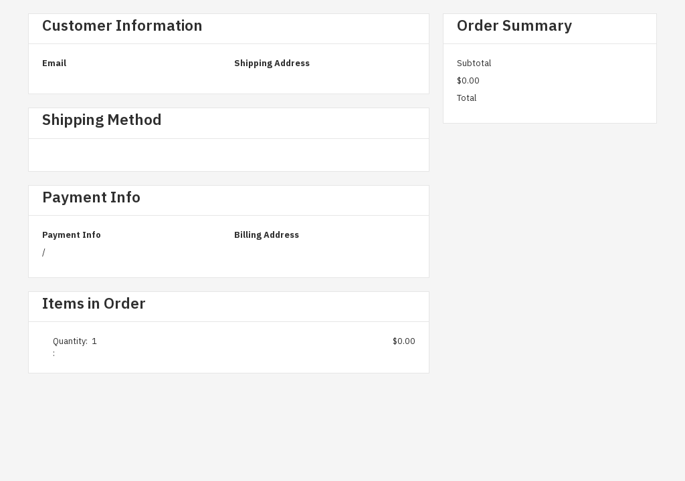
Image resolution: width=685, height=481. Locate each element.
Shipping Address (272, 63)
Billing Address (266, 234)
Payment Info (71, 234)
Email (54, 63)
